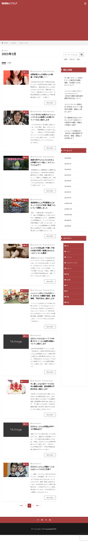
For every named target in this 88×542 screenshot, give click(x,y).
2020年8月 (68, 230)
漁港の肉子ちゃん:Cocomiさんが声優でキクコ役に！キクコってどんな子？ (42, 163)
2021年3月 (68, 188)
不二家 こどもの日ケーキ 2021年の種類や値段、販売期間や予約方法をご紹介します (42, 392)
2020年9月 (68, 224)
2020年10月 (68, 218)
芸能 (26, 72)
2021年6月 (68, 170)
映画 (67, 281)
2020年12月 (68, 206)
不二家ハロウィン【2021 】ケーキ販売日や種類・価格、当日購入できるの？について (73, 81)
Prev (21, 512)
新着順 (4, 63)
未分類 (68, 287)
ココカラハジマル (72, 268)
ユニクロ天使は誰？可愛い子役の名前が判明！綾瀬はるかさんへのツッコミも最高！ (42, 252)
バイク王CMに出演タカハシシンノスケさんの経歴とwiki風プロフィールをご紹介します (42, 117)
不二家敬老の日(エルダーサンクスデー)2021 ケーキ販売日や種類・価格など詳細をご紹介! (73, 121)
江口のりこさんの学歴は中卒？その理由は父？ (41, 434)
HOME (6, 43)
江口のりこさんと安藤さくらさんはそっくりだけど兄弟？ (42, 474)
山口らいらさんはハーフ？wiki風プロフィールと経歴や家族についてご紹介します (42, 346)
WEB (65, 59)
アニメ (68, 256)
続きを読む (50, 103)
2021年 (13, 43)
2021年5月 (68, 176)
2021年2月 (68, 194)
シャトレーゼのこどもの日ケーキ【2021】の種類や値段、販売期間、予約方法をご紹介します (42, 299)
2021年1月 (68, 200)
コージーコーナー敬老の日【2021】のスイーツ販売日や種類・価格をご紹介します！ (73, 108)
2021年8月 (68, 158)
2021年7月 (68, 164)
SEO (78, 59)
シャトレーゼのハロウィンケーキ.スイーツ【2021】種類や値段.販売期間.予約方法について (73, 94)
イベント (25, 293)
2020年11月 (68, 212)
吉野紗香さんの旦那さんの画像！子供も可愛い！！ (42, 75)
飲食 (67, 311)
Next (37, 512)
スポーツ (69, 275)
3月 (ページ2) (23, 43)
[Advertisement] (44, 22)
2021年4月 (68, 182)
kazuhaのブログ (9, 3)
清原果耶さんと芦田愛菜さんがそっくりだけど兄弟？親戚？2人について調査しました (42, 206)
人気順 (10, 63)
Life (67, 250)
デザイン (72, 59)
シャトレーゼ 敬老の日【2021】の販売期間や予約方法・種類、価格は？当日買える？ (73, 134)
